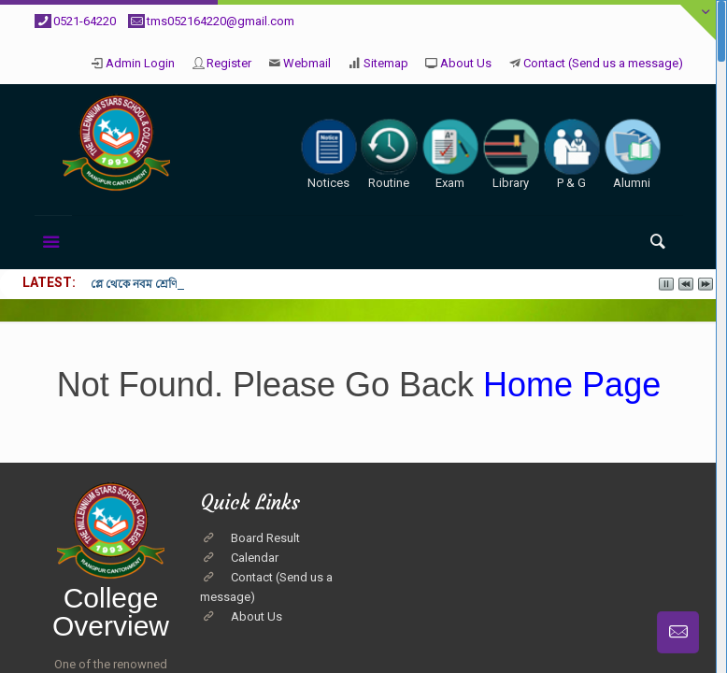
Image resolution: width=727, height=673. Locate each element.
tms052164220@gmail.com (220, 21)
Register (229, 63)
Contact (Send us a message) (603, 63)
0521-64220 (84, 21)
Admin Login (140, 63)
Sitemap (386, 63)
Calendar (254, 558)
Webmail (307, 63)
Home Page (567, 384)
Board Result (265, 538)
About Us (466, 63)
